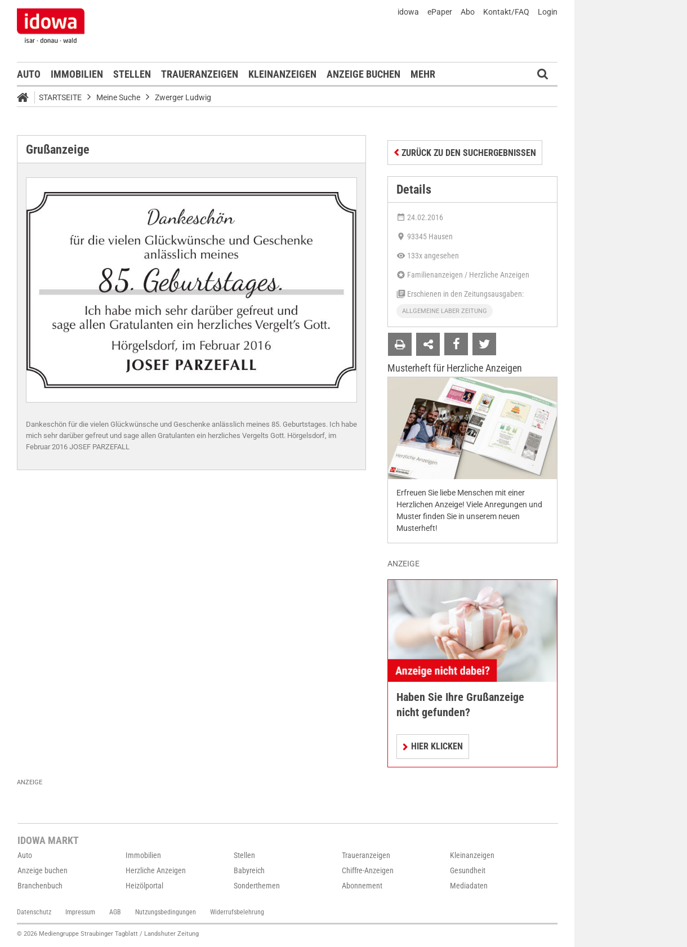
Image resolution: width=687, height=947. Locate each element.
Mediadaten (469, 885)
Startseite (60, 97)
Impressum (80, 912)
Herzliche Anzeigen (156, 870)
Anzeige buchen (363, 74)
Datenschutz (34, 912)
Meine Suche (118, 97)
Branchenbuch (40, 885)
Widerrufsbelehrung (237, 912)
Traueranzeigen (199, 74)
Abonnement (362, 885)
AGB (115, 912)
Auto (29, 74)
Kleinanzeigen (282, 74)
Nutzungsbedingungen (165, 912)
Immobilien (77, 74)
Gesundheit (467, 870)
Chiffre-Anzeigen (368, 870)
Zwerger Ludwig (183, 97)
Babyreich (249, 870)
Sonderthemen (257, 885)
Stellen (132, 74)
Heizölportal (144, 885)
